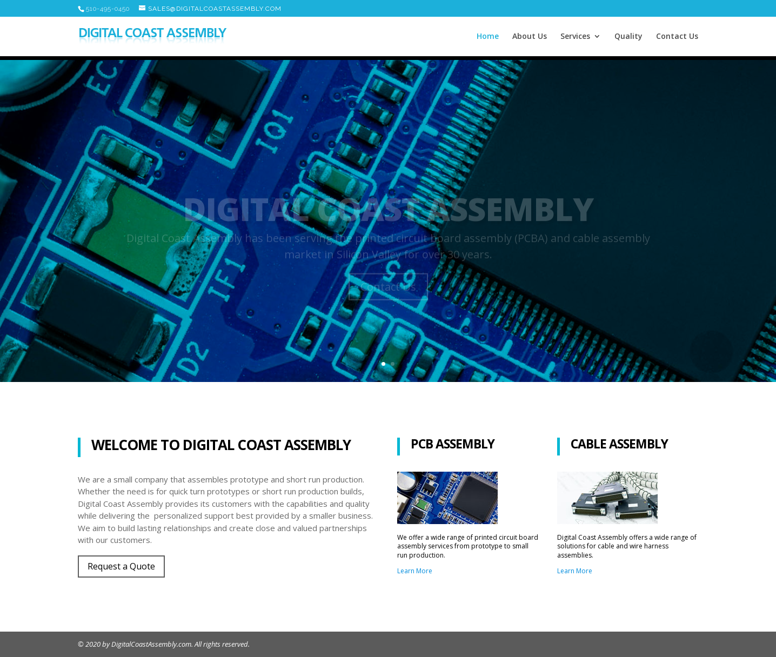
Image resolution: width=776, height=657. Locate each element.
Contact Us (677, 36)
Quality (628, 36)
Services (575, 36)
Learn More (414, 570)
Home (488, 36)
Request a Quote (121, 566)
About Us (529, 36)
